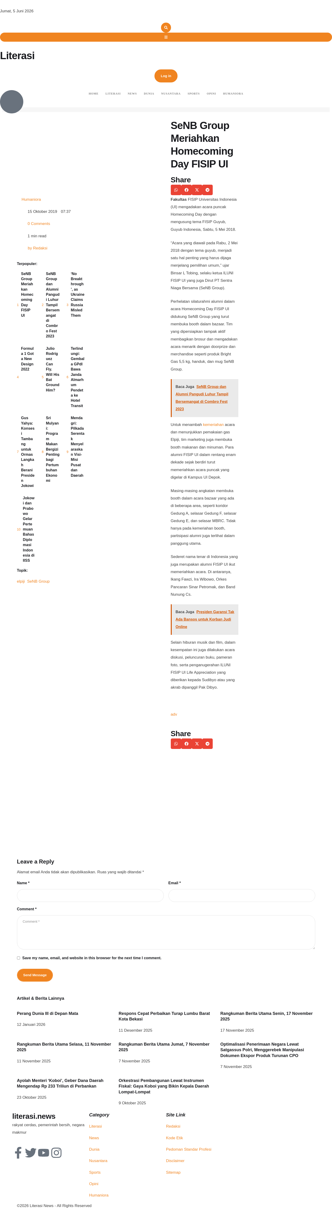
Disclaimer (175, 1162)
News (94, 1139)
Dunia (94, 1151)
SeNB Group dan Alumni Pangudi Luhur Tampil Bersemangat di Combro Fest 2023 (53, 305)
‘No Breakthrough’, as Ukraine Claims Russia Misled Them (78, 294)
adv (174, 714)
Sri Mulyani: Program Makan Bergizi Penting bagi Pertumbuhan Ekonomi (53, 449)
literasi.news (34, 1118)
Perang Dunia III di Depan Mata (47, 1015)
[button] (166, 75)
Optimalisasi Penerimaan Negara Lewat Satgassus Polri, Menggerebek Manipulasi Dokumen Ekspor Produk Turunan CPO (262, 1052)
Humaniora (99, 1197)
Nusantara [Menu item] (171, 94)
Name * (23, 883)
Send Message (35, 977)
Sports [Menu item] (193, 94)
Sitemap (173, 1174)
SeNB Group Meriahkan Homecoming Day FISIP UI (27, 294)
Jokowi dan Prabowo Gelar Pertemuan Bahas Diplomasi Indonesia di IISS (28, 529)
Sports (95, 1174)
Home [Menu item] (93, 94)
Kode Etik (174, 1139)
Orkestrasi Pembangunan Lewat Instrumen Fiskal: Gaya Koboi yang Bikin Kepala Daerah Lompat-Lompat (164, 1088)
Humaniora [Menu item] (233, 94)
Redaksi (173, 1128)
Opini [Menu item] (211, 94)
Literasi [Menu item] (113, 94)
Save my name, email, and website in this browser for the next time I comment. (92, 959)
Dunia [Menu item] (148, 94)
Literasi (17, 55)
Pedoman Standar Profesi (189, 1151)
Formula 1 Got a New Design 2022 (27, 359)
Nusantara (98, 1162)
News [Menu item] (132, 94)
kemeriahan (213, 424)
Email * (174, 883)
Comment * (27, 909)
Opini (94, 1185)
